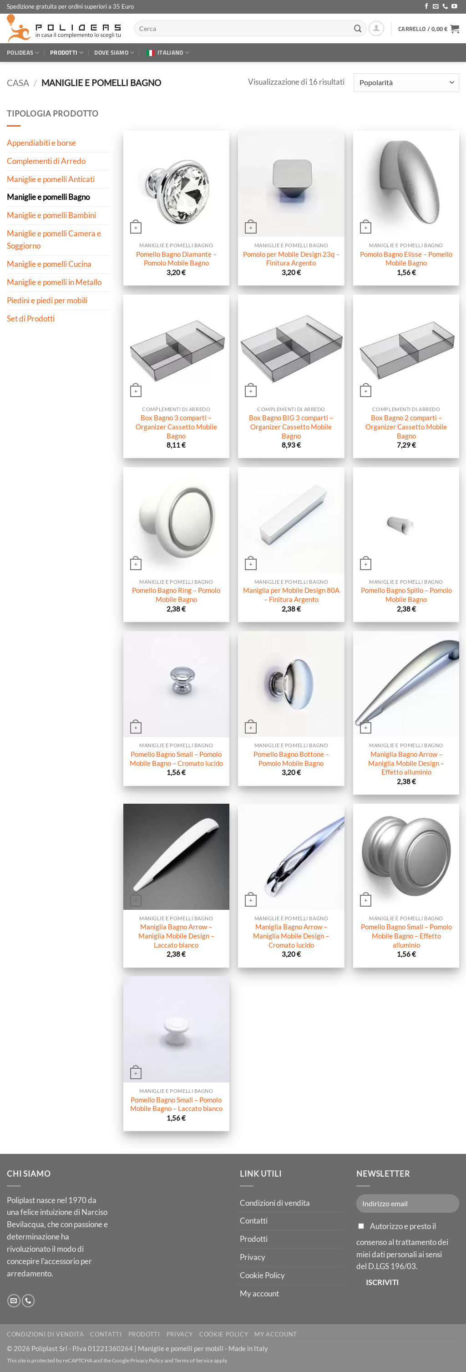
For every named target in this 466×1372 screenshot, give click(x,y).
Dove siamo (114, 52)
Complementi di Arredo (46, 160)
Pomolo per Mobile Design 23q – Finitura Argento (291, 258)
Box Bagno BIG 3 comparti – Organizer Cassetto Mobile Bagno (291, 426)
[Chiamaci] (445, 7)
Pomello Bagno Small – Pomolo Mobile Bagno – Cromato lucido (176, 758)
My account (259, 1293)
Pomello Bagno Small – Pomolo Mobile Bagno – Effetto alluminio (406, 936)
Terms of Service (193, 1360)
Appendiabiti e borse (41, 143)
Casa (18, 82)
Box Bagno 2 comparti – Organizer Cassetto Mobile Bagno (406, 426)
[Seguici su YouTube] (454, 7)
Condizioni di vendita (275, 1203)
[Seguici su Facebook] (427, 7)
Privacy (252, 1257)
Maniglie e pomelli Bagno (48, 197)
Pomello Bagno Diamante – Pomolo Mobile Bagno (176, 258)
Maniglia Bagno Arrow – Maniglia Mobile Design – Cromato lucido (291, 936)
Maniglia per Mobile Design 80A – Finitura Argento (291, 594)
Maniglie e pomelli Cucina (49, 264)
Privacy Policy (146, 1360)
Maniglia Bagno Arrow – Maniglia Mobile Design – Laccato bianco (176, 936)
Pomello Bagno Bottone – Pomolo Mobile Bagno (291, 758)
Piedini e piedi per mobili (47, 300)
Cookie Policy (262, 1275)
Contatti (254, 1220)
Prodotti (67, 52)
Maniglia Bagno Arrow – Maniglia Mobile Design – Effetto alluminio (406, 763)
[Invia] (358, 28)
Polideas (23, 52)
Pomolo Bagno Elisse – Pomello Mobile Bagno (406, 258)
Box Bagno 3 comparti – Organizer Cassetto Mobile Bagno (176, 426)
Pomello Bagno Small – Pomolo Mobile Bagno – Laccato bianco (176, 1104)
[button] (376, 28)
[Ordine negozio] (406, 82)
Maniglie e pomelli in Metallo (54, 282)
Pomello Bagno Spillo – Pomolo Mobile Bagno (406, 594)
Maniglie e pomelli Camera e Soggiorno (54, 239)
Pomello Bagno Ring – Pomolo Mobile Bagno (176, 594)
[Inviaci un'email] (436, 7)
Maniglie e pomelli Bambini (51, 215)
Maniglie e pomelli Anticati (51, 179)
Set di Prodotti (31, 318)
